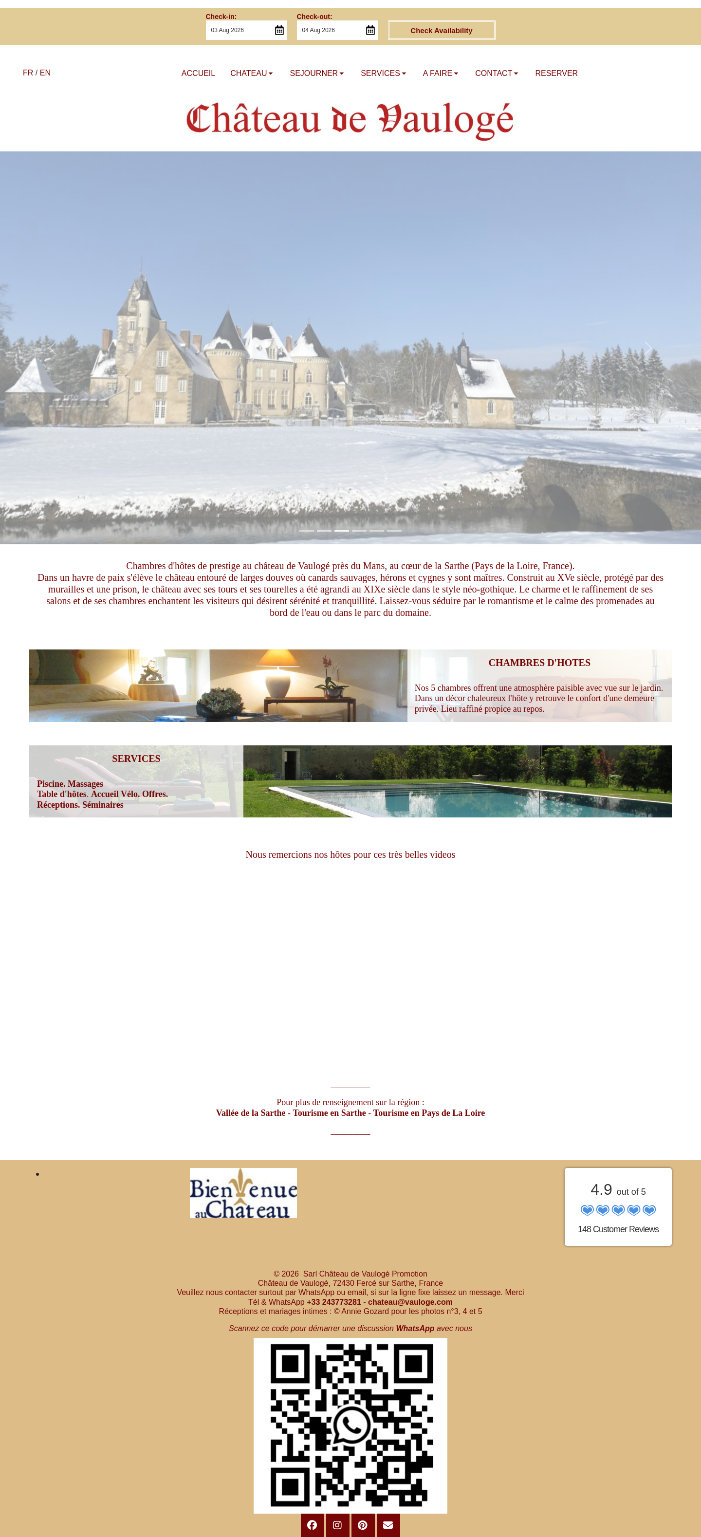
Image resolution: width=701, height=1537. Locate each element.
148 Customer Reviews (618, 1229)
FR (28, 73)
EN (45, 73)
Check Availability (441, 30)
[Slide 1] (306, 531)
